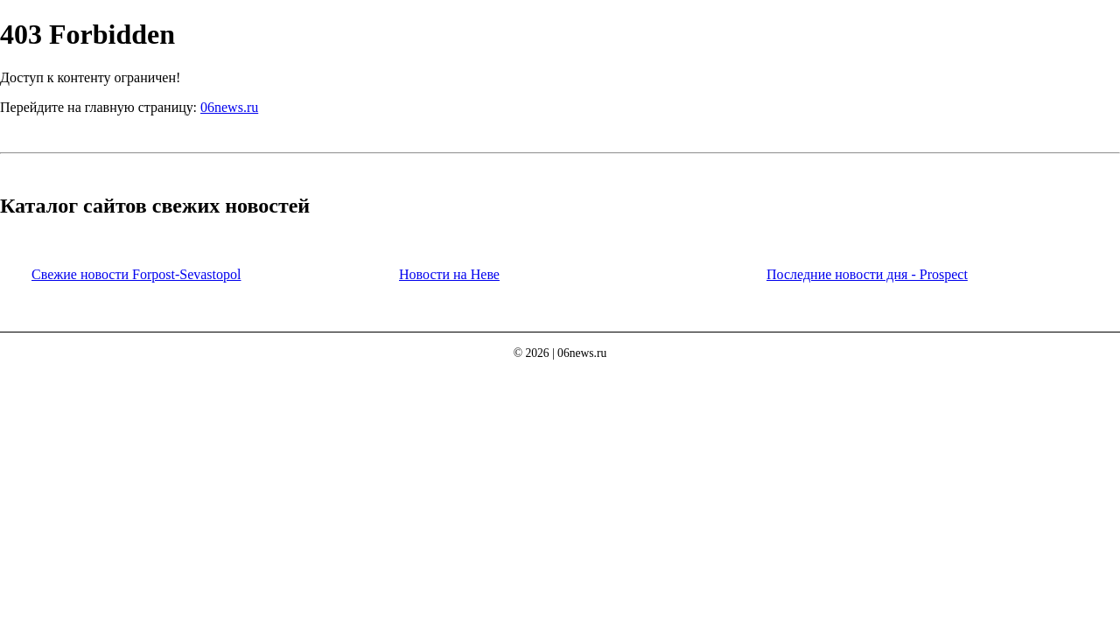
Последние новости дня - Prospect (867, 274)
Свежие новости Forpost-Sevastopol (136, 274)
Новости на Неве (449, 274)
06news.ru (229, 107)
